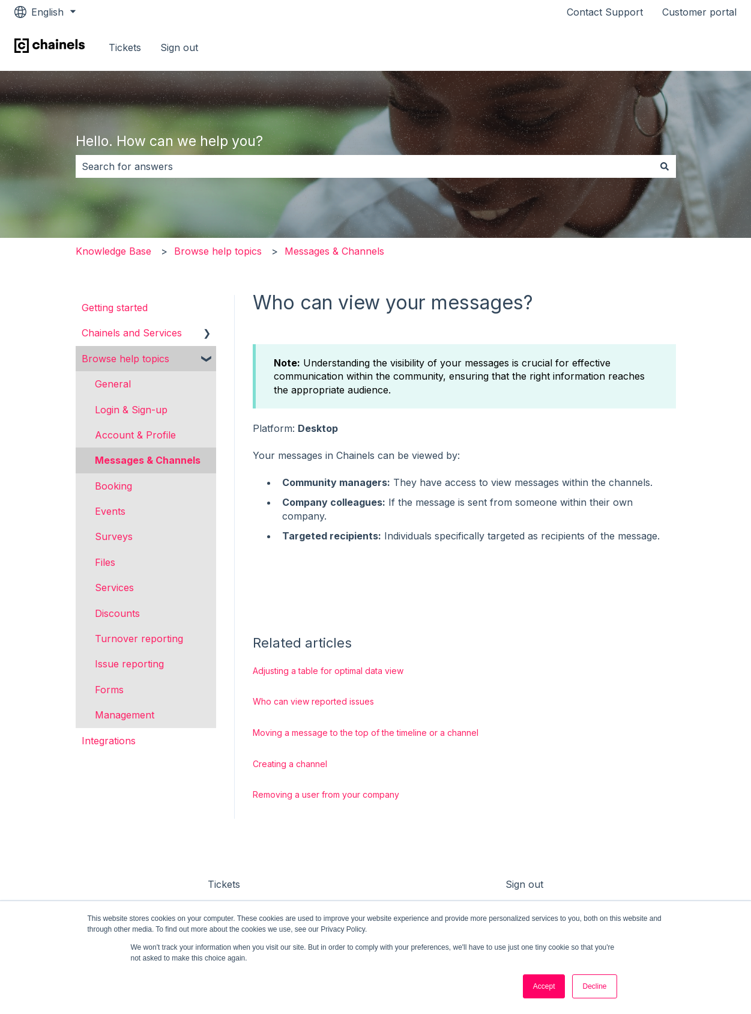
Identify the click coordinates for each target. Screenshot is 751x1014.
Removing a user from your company (326, 794)
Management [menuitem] (124, 715)
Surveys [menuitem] (114, 536)
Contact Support (605, 12)
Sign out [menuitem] (524, 884)
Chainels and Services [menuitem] (132, 333)
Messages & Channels (334, 251)
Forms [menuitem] (109, 690)
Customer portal (699, 12)
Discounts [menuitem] (117, 613)
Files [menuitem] (105, 562)
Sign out (179, 47)
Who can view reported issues (313, 701)
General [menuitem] (113, 384)
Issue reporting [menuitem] (129, 664)
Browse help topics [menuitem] (125, 359)
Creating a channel (290, 764)
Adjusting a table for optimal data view (328, 671)
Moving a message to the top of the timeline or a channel (365, 732)
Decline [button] (594, 986)
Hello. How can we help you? (169, 141)
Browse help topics (218, 251)
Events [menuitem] (110, 511)
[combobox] (364, 166)
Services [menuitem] (114, 587)
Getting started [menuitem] (115, 308)
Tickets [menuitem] (224, 884)
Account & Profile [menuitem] (135, 435)
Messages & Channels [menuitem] (148, 460)
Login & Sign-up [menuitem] (131, 410)
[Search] (664, 166)
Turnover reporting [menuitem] (139, 639)
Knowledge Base (113, 251)
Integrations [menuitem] (109, 741)
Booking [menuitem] (113, 486)
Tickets (125, 47)
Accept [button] (544, 986)
